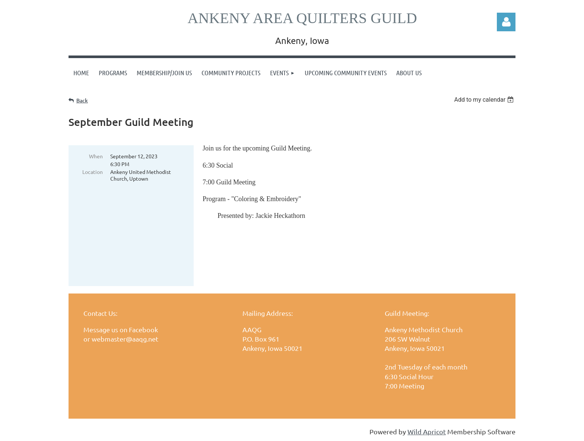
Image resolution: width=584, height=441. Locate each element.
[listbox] (484, 99)
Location (92, 171)
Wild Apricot (426, 431)
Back (82, 100)
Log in (506, 22)
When (96, 156)
